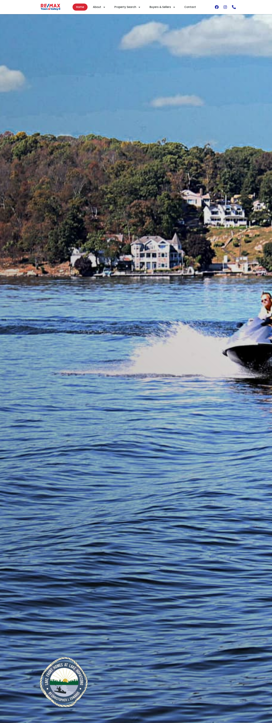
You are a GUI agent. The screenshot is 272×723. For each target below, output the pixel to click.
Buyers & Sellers (162, 7)
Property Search (127, 7)
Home (80, 7)
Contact (190, 7)
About (99, 7)
